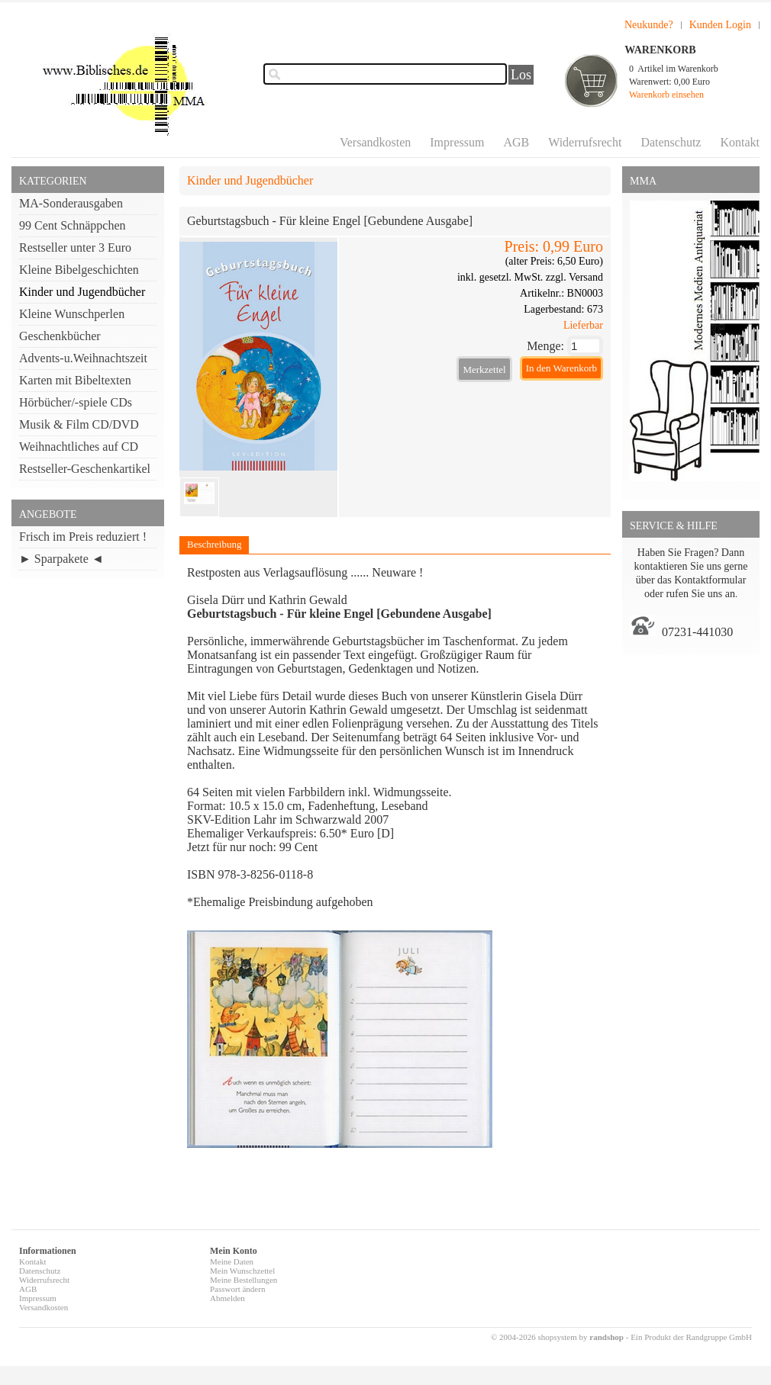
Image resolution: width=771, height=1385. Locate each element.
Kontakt (740, 142)
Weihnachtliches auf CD (78, 446)
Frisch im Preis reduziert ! (83, 536)
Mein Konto (233, 1250)
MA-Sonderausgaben (71, 203)
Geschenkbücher (60, 335)
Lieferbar (583, 325)
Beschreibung (214, 544)
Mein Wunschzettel (242, 1270)
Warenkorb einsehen (666, 94)
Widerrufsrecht (584, 142)
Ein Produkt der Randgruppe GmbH (691, 1337)
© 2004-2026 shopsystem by (557, 1337)
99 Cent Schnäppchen (72, 225)
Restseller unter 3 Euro (75, 247)
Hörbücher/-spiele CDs (75, 402)
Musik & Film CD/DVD (79, 424)
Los (521, 74)
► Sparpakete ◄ (61, 558)
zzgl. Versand (574, 277)
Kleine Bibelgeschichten (79, 269)
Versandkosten (375, 142)
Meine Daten (231, 1261)
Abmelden (227, 1298)
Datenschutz (670, 142)
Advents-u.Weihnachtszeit (83, 358)
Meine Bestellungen (243, 1279)
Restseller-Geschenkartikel (84, 468)
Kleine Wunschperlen (71, 313)
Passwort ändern (237, 1288)
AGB (516, 142)
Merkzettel (484, 369)
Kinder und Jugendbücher (82, 291)
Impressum (457, 142)
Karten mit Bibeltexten (75, 380)
